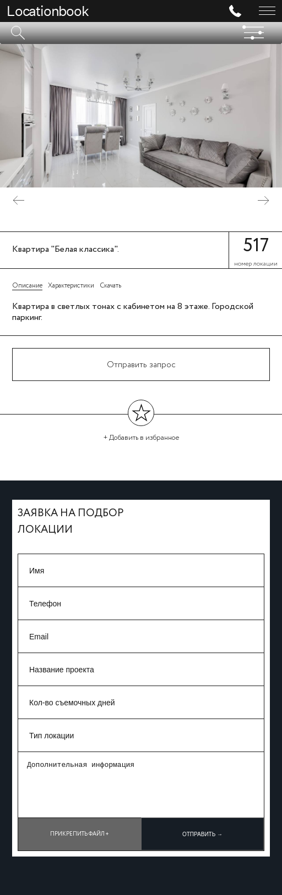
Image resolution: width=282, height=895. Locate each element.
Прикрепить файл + (79, 834)
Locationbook (48, 11)
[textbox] (141, 33)
